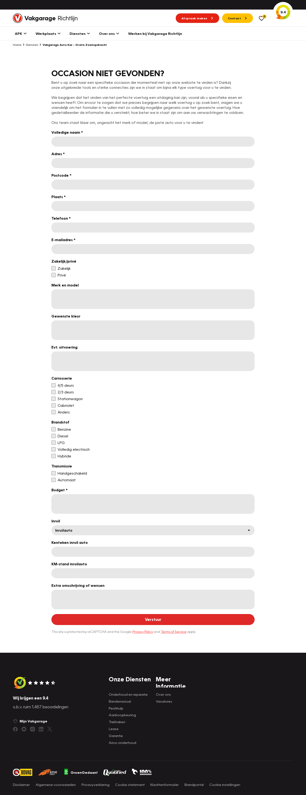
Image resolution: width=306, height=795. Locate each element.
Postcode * (61, 175)
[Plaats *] (153, 206)
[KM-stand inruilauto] (153, 573)
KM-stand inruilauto (69, 564)
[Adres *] (153, 163)
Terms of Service (173, 632)
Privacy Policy (142, 632)
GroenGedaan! (81, 772)
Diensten (30, 44)
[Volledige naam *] (153, 141)
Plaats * (58, 196)
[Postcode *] (153, 184)
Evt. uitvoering (64, 347)
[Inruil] (153, 530)
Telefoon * (61, 218)
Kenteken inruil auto (69, 542)
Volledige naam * (67, 132)
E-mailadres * (63, 239)
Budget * (59, 490)
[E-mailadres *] (153, 249)
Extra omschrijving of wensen (77, 585)
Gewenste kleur (65, 316)
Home (17, 44)
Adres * (58, 153)
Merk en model (65, 285)
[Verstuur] (153, 619)
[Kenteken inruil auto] (153, 551)
